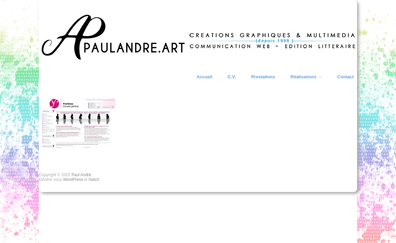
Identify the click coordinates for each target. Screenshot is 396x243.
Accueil (204, 77)
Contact (345, 77)
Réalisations (304, 77)
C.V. (232, 77)
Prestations (263, 77)
